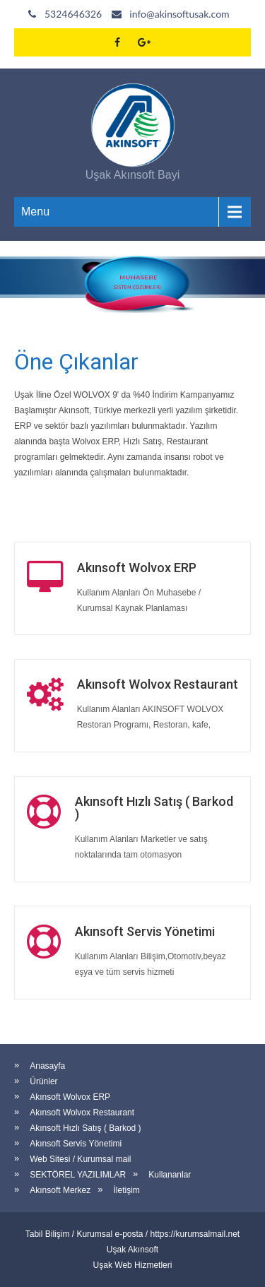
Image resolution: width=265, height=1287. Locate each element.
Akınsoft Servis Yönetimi (76, 1144)
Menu (35, 212)
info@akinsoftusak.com (179, 14)
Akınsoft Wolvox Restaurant (82, 1112)
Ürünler (43, 1081)
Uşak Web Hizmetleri (132, 1265)
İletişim (127, 1190)
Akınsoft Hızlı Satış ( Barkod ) (85, 1128)
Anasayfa (47, 1066)
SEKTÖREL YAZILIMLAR (78, 1175)
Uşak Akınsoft (132, 1250)
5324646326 (73, 14)
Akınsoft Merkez (60, 1190)
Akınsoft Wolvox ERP (70, 1097)
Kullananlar (169, 1175)
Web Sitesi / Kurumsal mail (80, 1159)
